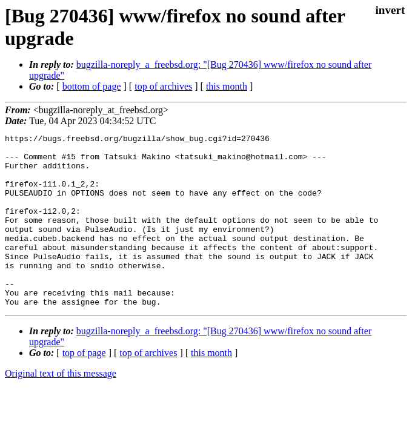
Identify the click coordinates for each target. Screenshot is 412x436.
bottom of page (91, 86)
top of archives (163, 86)
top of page (84, 387)
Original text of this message (60, 408)
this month (226, 86)
